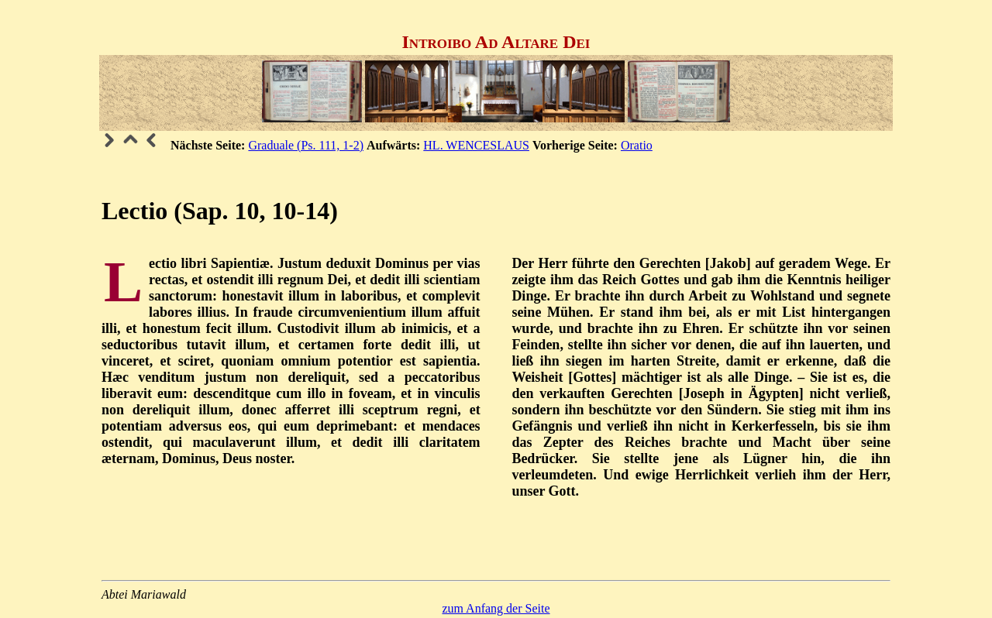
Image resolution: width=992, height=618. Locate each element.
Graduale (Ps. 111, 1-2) (305, 145)
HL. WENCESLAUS (476, 145)
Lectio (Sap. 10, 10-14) (220, 211)
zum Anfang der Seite (495, 608)
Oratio (637, 145)
